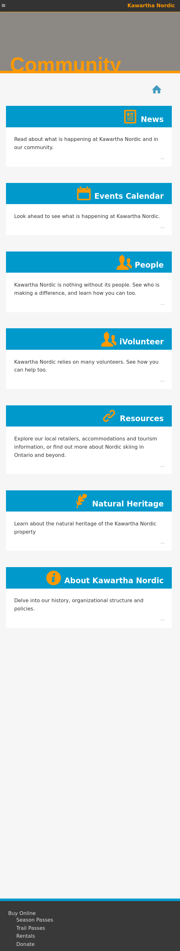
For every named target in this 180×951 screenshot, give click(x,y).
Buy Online (22, 913)
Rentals (25, 936)
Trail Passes (30, 928)
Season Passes (34, 920)
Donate (25, 944)
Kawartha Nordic (151, 6)
